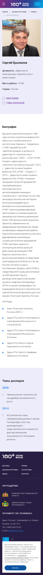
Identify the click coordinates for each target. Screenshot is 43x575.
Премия (24, 466)
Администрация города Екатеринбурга (21, 503)
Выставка (6, 466)
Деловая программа (19, 12)
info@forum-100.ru (15, 531)
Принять (15, 568)
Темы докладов (15, 103)
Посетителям (27, 470)
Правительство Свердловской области (24, 494)
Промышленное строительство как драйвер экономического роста (22, 398)
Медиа (4, 474)
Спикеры (34, 12)
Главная (5, 12)
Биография (12, 98)
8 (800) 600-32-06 (13, 527)
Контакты (25, 474)
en (37, 4)
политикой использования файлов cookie (17, 556)
